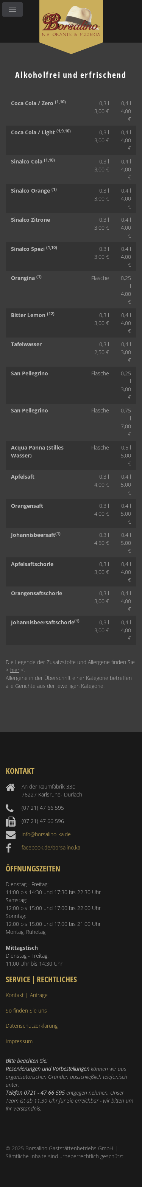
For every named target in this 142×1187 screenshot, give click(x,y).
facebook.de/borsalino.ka (51, 847)
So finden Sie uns (26, 1010)
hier (14, 670)
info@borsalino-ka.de (46, 834)
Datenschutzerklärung (32, 1025)
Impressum (19, 1041)
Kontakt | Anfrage (27, 995)
